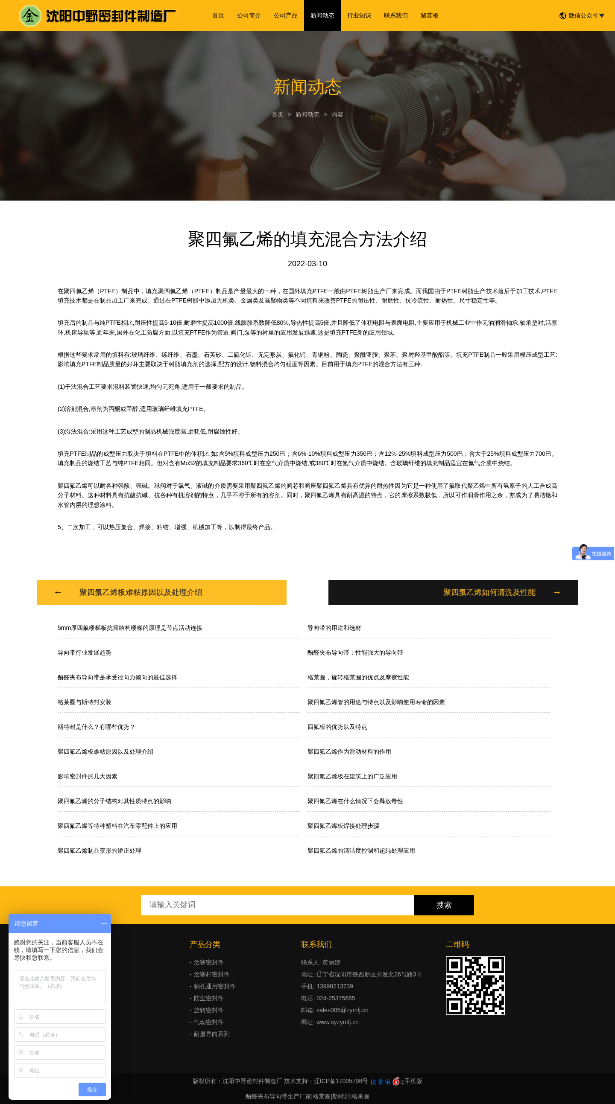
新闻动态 (322, 15)
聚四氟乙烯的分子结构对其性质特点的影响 (114, 801)
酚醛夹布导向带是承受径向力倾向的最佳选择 (117, 677)
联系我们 (396, 15)
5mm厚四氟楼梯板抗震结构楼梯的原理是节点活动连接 (130, 627)
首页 (218, 15)
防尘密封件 (209, 998)
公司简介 (249, 15)
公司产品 (286, 15)
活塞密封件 (209, 962)
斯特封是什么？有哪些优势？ (96, 726)
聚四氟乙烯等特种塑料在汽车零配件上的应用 (117, 825)
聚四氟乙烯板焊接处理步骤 (343, 825)
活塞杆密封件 (212, 974)
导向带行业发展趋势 (84, 652)
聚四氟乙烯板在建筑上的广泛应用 (352, 776)
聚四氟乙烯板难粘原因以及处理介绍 (105, 751)
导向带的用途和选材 (334, 627)
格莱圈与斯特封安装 (84, 702)
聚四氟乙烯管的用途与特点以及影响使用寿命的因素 (376, 702)
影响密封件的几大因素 (87, 776)
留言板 (430, 15)
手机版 (413, 1081)
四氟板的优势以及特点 (337, 726)
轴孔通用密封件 (215, 986)
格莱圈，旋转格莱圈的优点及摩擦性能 (358, 677)
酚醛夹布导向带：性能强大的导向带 (355, 652)
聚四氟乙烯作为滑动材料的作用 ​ (350, 751)
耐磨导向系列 (212, 1034)
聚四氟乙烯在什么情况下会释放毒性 (355, 801)
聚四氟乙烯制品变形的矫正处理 (99, 850)
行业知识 (359, 15)
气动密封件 (209, 1022)
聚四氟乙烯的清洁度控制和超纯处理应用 (361, 850)
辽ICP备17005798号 (341, 1081)
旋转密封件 (209, 1010)
